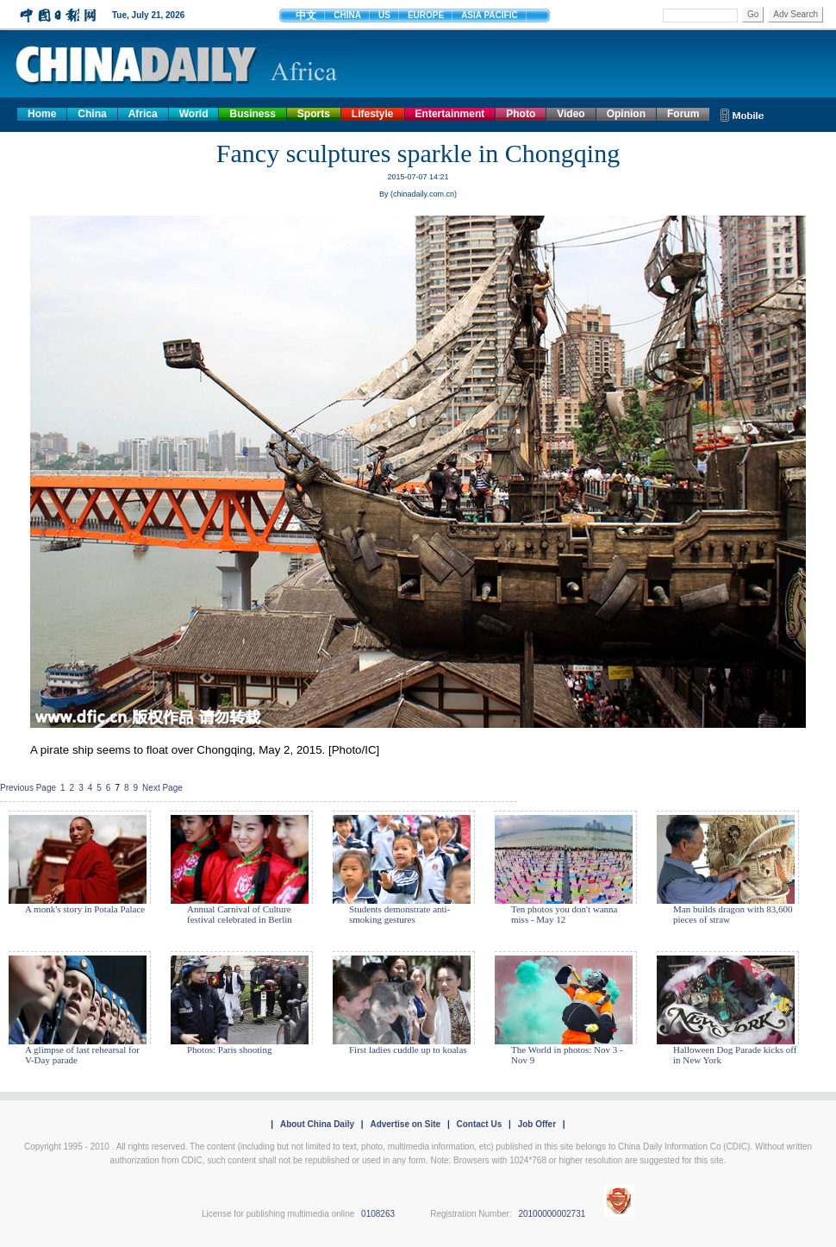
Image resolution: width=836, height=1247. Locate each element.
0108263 (378, 1214)
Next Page (162, 788)
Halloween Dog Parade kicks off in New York (734, 1054)
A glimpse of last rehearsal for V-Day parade (82, 1054)
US (384, 15)
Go (752, 14)
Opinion (626, 114)
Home (42, 114)
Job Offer (537, 1124)
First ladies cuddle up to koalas (408, 1049)
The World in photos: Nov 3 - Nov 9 (567, 1054)
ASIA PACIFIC (489, 15)
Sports (313, 114)
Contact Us (479, 1124)
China (92, 114)
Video (570, 114)
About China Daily (317, 1124)
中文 (306, 15)
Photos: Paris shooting (229, 1049)
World (194, 114)
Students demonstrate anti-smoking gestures (399, 914)
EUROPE (426, 15)
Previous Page (28, 788)
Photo (520, 114)
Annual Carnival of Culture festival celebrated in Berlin (239, 914)
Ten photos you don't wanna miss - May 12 (564, 914)
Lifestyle (373, 114)
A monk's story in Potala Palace (85, 909)
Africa (143, 114)
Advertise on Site (405, 1124)
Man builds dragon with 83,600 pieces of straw (732, 914)
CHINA (347, 15)
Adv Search (795, 14)
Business (252, 114)
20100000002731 (551, 1214)
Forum (683, 114)
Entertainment (450, 114)
